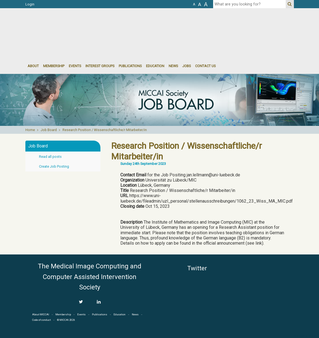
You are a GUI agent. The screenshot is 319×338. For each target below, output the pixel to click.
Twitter (197, 268)
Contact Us (205, 66)
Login (29, 4)
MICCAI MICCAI (70, 24)
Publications (130, 66)
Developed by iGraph (304, 335)
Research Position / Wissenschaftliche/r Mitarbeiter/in (104, 130)
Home (30, 130)
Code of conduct (41, 319)
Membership (53, 66)
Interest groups (99, 66)
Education (155, 66)
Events (81, 314)
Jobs (186, 66)
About (33, 66)
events (75, 66)
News (173, 66)
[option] (159, 100)
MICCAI (269, 287)
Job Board (49, 130)
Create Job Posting (54, 166)
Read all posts (50, 157)
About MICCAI (40, 314)
